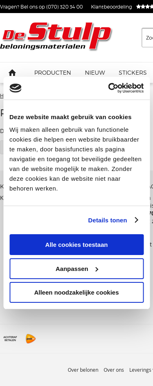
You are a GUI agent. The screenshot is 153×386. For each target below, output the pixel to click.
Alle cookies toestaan (76, 244)
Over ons (114, 369)
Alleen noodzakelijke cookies (76, 292)
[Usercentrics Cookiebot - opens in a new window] (109, 88)
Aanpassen (76, 268)
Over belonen (83, 369)
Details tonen (107, 220)
